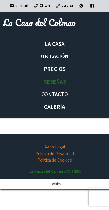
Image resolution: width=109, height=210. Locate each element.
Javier (64, 5)
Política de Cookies (54, 160)
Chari (41, 5)
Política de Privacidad (54, 153)
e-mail (18, 5)
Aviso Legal (54, 147)
